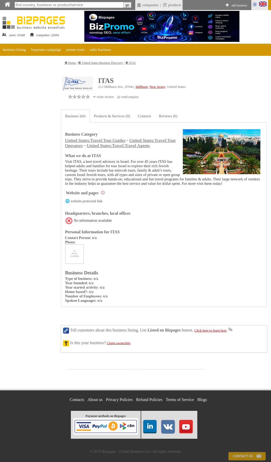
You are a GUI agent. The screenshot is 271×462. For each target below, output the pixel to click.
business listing (14, 50)
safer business (100, 50)
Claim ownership (118, 343)
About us (95, 399)
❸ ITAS (130, 63)
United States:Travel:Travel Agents (118, 145)
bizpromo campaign (46, 50)
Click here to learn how (210, 330)
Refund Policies (149, 399)
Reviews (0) (168, 116)
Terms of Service (180, 399)
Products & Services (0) (112, 116)
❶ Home (71, 63)
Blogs (202, 399)
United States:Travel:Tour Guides (95, 140)
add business (239, 5)
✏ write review (103, 97)
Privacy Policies (119, 399)
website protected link (86, 201)
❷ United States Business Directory (101, 63)
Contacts (144, 116)
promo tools (75, 50)
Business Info (75, 116)
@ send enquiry (128, 97)
